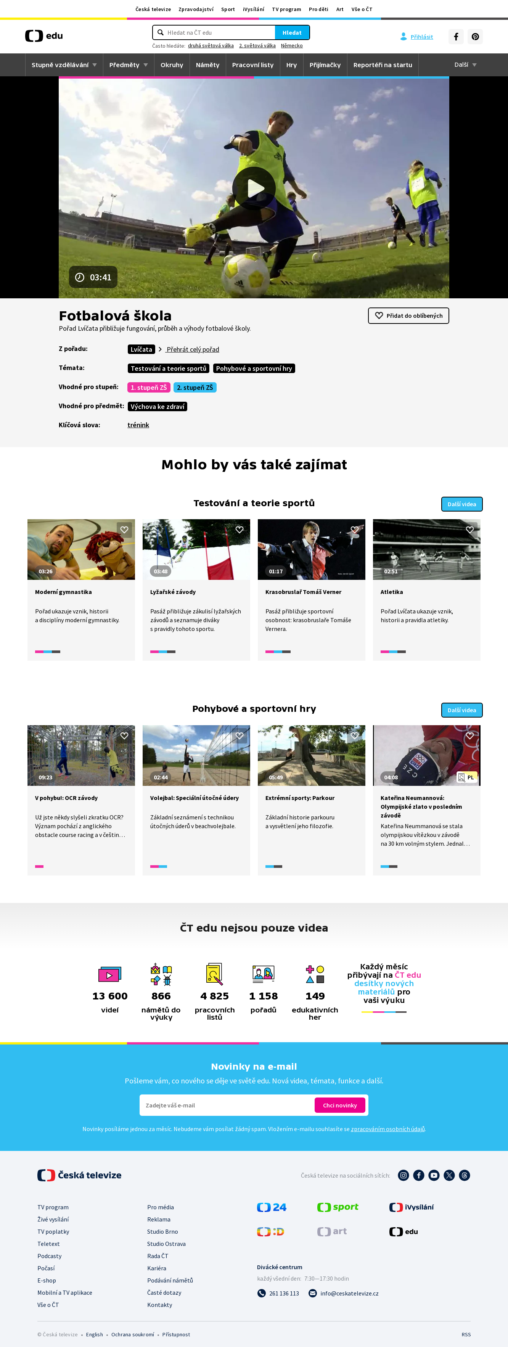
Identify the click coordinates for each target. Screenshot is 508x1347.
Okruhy (172, 64)
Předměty (124, 64)
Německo (292, 45)
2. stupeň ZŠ (195, 387)
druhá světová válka (211, 45)
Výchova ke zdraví (157, 406)
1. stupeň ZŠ (149, 387)
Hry (291, 64)
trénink (138, 424)
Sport (228, 9)
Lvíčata (141, 349)
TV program (286, 9)
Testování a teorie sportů (168, 368)
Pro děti (318, 9)
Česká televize (153, 9)
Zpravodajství (196, 9)
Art (340, 9)
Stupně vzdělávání (60, 64)
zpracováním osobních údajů (388, 1125)
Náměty (208, 64)
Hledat (292, 32)
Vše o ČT (362, 9)
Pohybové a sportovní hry (254, 368)
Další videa (462, 502)
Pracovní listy (253, 64)
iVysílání (254, 9)
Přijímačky (325, 64)
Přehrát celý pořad (192, 349)
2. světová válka (257, 45)
